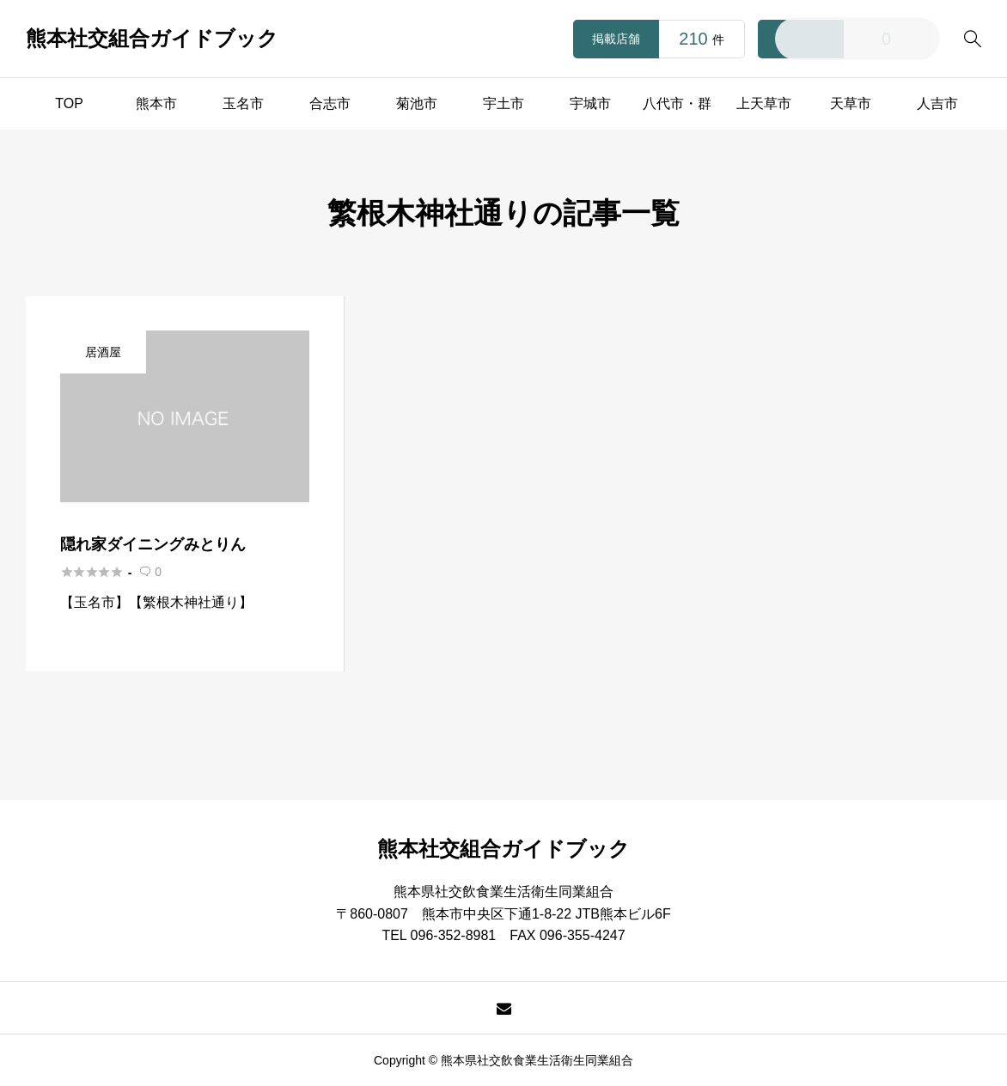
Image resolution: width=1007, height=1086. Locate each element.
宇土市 (503, 103)
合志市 (330, 103)
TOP (69, 103)
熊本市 (156, 103)
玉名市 (243, 103)
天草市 (850, 103)
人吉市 (937, 103)
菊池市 (416, 103)
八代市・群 (677, 103)
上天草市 (763, 103)
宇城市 (590, 103)
